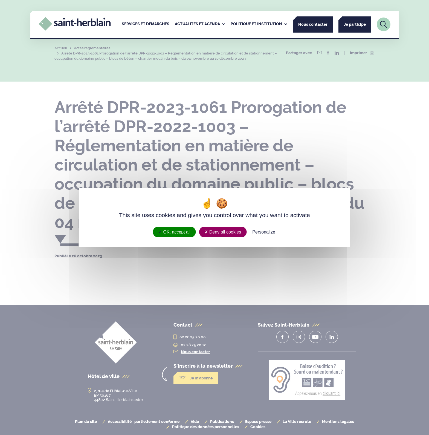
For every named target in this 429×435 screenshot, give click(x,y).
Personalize (263, 231)
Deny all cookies (222, 231)
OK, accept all (174, 231)
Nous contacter (312, 24)
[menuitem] (145, 24)
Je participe (355, 24)
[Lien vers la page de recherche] (383, 24)
